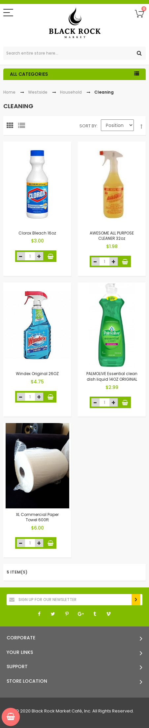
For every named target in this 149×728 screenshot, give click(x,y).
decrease (21, 256)
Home (9, 92)
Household (71, 92)
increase (39, 256)
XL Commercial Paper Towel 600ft (37, 517)
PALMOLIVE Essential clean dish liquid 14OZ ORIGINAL (111, 376)
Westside (37, 92)
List (23, 127)
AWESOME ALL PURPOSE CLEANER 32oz (112, 235)
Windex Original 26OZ (37, 373)
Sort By (88, 126)
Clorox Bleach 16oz (37, 233)
